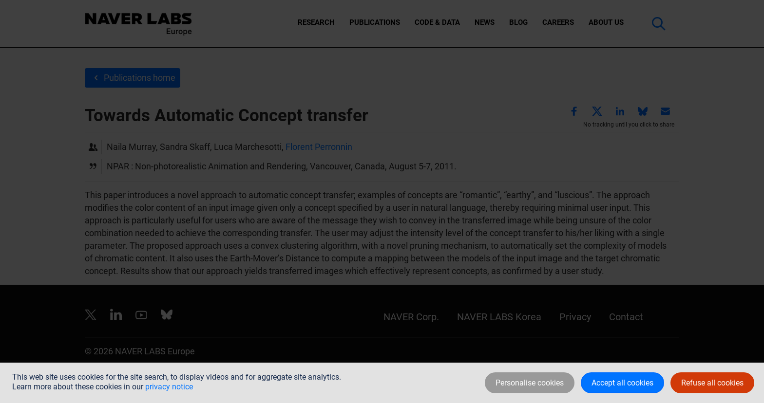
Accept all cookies (622, 382)
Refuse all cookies (712, 382)
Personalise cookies (530, 382)
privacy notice (169, 386)
